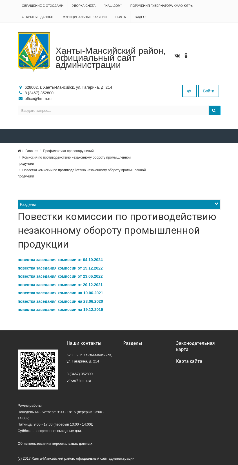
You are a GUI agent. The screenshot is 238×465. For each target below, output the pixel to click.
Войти (208, 91)
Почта (120, 17)
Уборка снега (83, 5)
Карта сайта (189, 361)
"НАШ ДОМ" (113, 5)
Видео (140, 17)
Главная (31, 151)
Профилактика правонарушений (68, 151)
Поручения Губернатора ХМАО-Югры (161, 5)
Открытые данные (38, 17)
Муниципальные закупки (84, 17)
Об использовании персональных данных (55, 444)
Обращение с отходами (43, 5)
